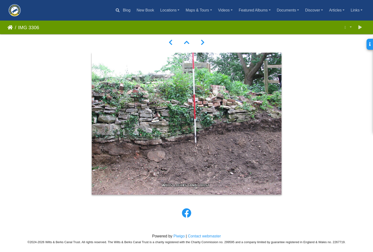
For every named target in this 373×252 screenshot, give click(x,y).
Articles (335, 10)
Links (355, 10)
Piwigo (179, 236)
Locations (168, 10)
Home (10, 27)
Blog (127, 10)
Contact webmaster (204, 236)
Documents (286, 10)
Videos (224, 10)
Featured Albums (253, 10)
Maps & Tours (197, 10)
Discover (312, 10)
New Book (145, 10)
